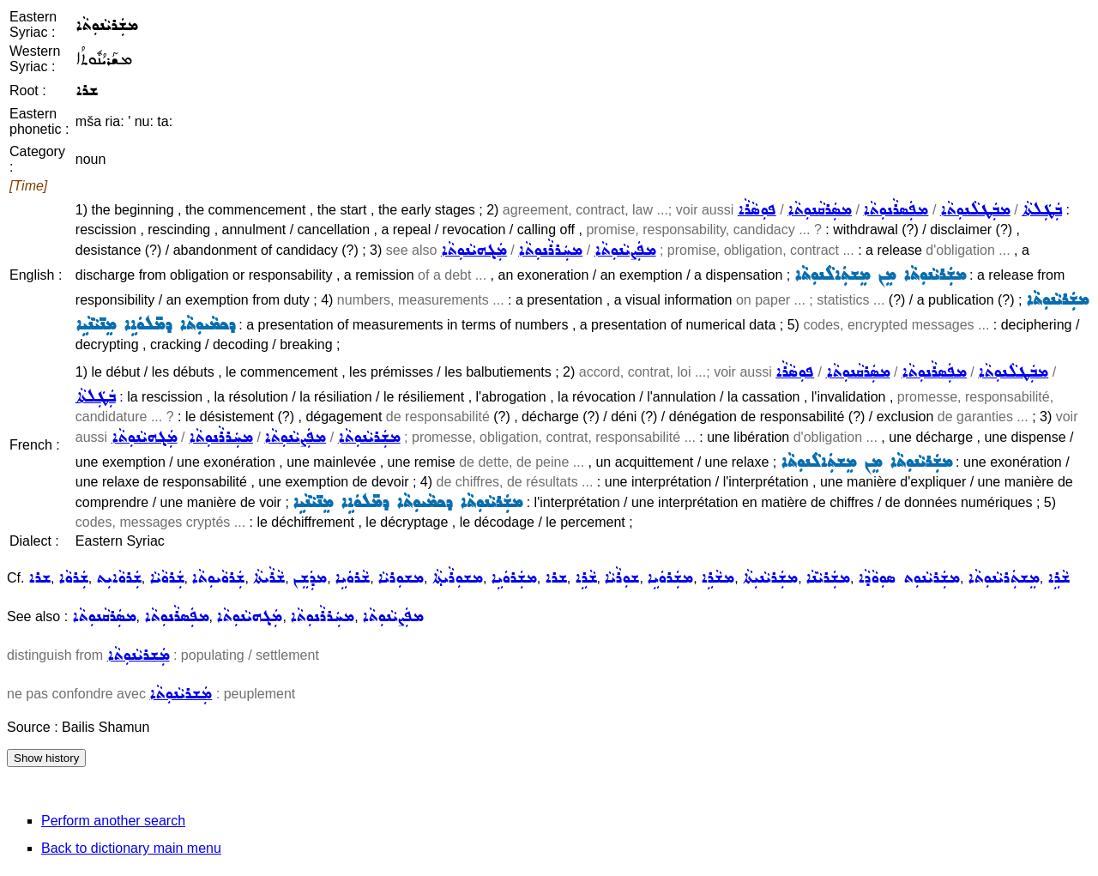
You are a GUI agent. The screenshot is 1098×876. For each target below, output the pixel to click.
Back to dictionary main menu (131, 848)
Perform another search (113, 820)
